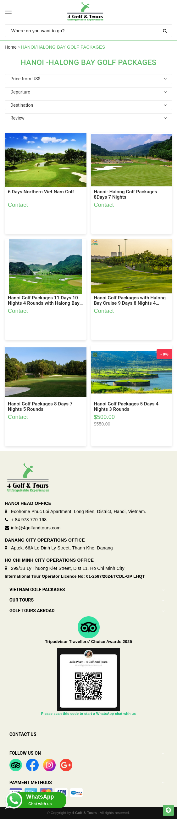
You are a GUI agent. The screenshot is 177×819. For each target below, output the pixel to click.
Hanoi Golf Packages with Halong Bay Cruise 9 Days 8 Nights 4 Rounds (130, 300)
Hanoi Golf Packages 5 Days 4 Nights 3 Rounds (126, 406)
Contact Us (22, 734)
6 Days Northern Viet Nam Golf (41, 192)
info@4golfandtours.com (35, 527)
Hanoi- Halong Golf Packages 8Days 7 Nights (125, 194)
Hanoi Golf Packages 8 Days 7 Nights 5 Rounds (40, 406)
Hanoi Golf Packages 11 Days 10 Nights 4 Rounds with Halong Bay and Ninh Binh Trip (44, 300)
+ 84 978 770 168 (29, 519)
